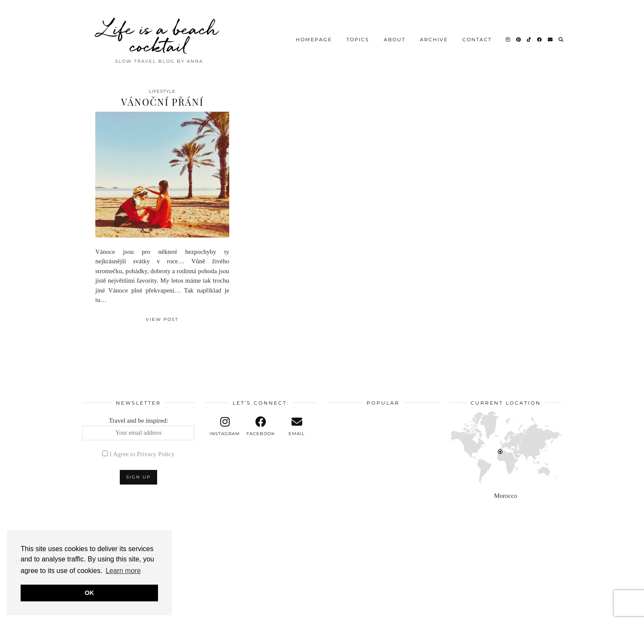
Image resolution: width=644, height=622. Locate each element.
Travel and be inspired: (138, 428)
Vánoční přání (162, 101)
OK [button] (89, 592)
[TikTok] (529, 36)
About (394, 37)
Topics (357, 37)
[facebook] (261, 426)
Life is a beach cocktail (159, 34)
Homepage (314, 37)
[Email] (550, 36)
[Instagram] (508, 36)
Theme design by (524, 612)
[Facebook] (540, 36)
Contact (477, 37)
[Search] (561, 36)
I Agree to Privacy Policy (142, 454)
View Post (162, 319)
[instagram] (225, 426)
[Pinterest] (519, 36)
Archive (434, 37)
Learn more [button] (123, 570)
